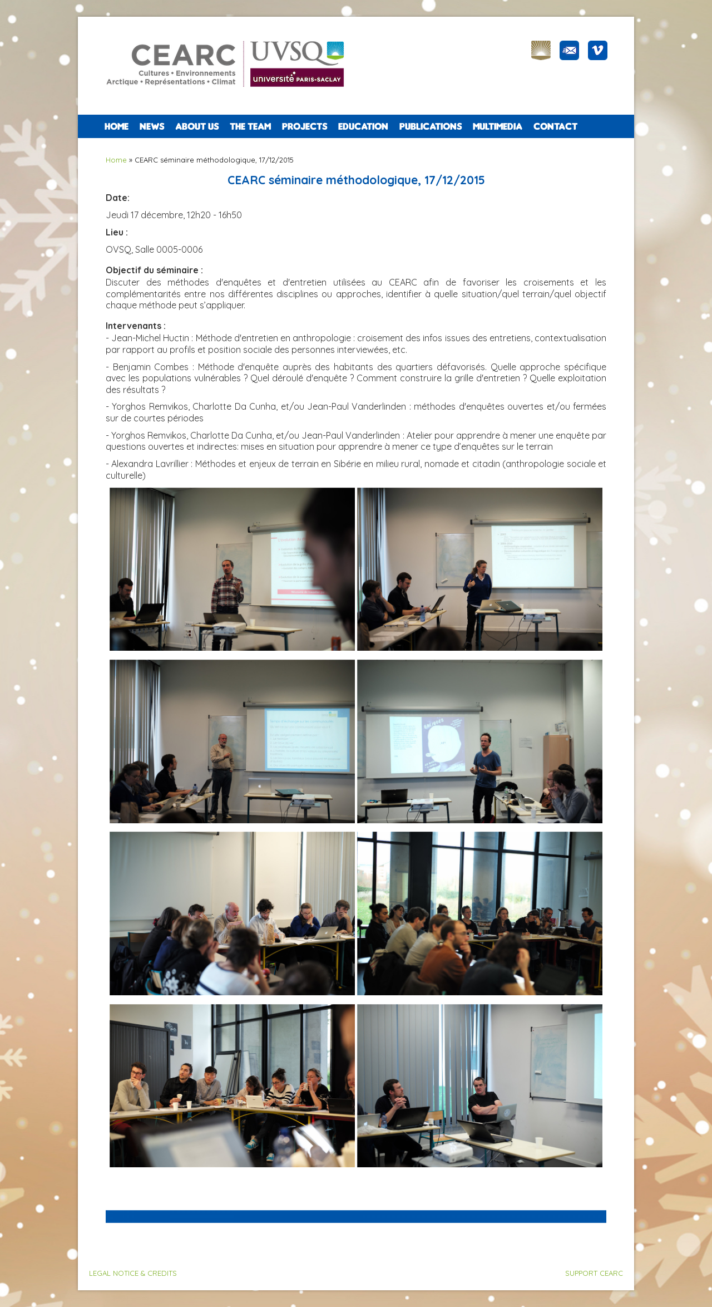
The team (250, 126)
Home (116, 126)
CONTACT (555, 126)
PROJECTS (304, 126)
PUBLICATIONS (430, 126)
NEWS (152, 126)
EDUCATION (363, 126)
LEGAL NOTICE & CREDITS (133, 1273)
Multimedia (497, 126)
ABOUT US (197, 126)
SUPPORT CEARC (594, 1273)
